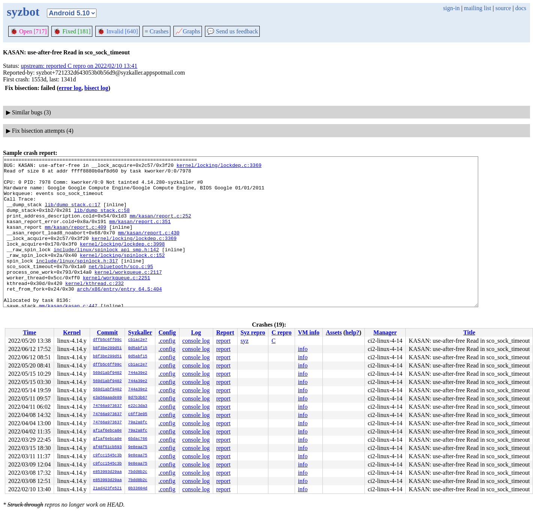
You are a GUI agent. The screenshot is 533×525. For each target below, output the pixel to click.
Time (29, 332)
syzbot (23, 11)
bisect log (96, 88)
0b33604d (137, 488)
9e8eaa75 (137, 447)
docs (520, 8)
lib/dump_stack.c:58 (101, 221)
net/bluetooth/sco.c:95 (121, 288)
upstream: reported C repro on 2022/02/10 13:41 (79, 66)
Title (469, 332)
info (303, 349)
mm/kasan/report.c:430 (148, 248)
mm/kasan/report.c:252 (160, 228)
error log (70, 88)
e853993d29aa (107, 472)
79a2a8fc (137, 422)
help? (352, 332)
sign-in (451, 8)
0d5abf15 (137, 348)
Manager (385, 332)
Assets (334, 332)
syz (244, 341)
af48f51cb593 (107, 447)
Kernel (72, 332)
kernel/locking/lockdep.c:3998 (122, 261)
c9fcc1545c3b (107, 455)
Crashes (157, 31)
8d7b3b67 (137, 397)
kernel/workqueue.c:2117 (128, 295)
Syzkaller (140, 332)
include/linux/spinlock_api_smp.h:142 (106, 268)
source (503, 8)
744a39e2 (137, 373)
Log (196, 332)
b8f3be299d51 (107, 348)
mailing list (477, 8)
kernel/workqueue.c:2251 (116, 302)
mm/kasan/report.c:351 (140, 234)
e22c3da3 (137, 406)
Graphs (187, 31)
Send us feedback (232, 31)
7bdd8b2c (137, 472)
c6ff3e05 (137, 414)
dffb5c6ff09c (107, 340)
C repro (281, 332)
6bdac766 (137, 439)
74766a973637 (107, 406)
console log (196, 341)
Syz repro (253, 332)
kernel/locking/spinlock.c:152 (122, 275)
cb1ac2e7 (137, 340)
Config (167, 332)
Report (225, 332)
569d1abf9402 (107, 373)
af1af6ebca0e (107, 431)
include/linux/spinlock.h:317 (77, 282)
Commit (107, 332)
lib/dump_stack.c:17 (72, 214)
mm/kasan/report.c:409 (75, 241)
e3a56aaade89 (107, 397)
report (223, 341)
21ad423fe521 (107, 488)
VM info (308, 332)
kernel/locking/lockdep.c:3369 (218, 167)
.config (166, 341)
